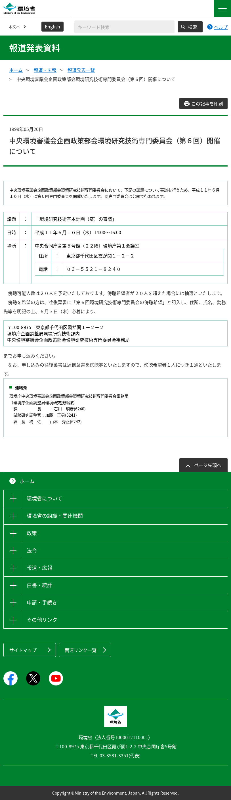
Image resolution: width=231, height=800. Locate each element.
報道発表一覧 (81, 70)
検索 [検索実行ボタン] (192, 26)
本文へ (14, 26)
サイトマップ (23, 650)
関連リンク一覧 (80, 650)
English (52, 26)
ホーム (16, 70)
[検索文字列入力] (124, 26)
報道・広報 (45, 70)
